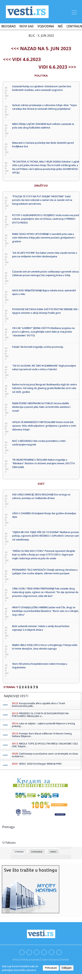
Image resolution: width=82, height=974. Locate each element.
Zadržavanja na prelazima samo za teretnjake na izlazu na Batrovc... (45, 755)
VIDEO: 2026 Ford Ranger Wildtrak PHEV (40, 763)
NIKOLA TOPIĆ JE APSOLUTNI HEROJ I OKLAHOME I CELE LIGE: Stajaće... (45, 745)
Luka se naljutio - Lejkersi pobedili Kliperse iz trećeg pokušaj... (43, 725)
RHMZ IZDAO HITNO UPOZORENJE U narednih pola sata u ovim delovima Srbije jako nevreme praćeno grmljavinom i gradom (43, 237)
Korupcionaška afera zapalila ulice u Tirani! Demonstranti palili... (38, 705)
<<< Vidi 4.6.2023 (22, 59)
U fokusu (19, 852)
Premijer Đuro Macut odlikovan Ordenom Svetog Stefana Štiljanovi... (42, 735)
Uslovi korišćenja (50, 959)
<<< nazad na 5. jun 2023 (41, 48)
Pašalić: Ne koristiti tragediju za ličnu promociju (37, 346)
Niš (60, 26)
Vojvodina (45, 26)
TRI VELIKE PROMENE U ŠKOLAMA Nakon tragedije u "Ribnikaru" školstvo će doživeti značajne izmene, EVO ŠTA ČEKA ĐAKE (43, 463)
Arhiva (53, 852)
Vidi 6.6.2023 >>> (57, 67)
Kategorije (36, 852)
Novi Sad (27, 26)
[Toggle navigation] (74, 11)
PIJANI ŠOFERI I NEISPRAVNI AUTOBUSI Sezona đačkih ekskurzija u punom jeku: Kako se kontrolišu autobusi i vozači (41, 407)
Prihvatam (51, 967)
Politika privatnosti (30, 959)
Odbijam (67, 967)
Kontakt (65, 959)
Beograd (9, 26)
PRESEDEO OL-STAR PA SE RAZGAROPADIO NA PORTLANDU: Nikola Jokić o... (40, 715)
